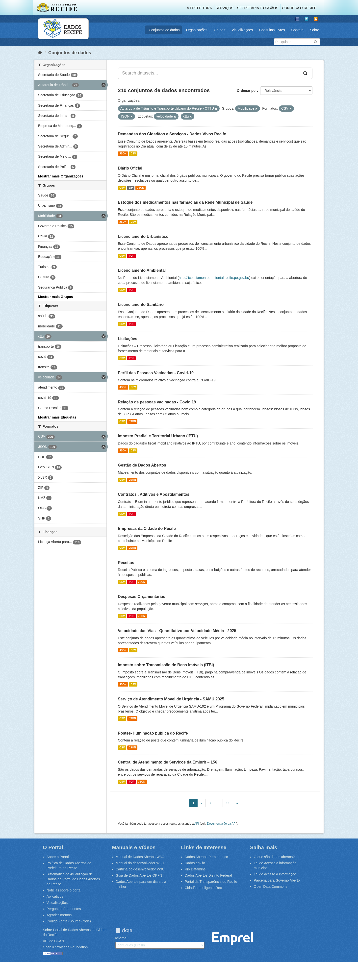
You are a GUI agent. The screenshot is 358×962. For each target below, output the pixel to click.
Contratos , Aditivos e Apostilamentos (153, 494)
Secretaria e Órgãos (257, 8)
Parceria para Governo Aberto (277, 880)
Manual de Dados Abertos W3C (140, 857)
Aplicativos (55, 896)
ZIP (131, 187)
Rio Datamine (195, 869)
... (218, 803)
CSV (133, 153)
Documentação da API (221, 823)
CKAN (123, 930)
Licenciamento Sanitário (141, 304)
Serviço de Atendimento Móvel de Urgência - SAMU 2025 (171, 699)
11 (228, 803)
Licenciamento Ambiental (142, 270)
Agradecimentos (59, 915)
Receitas (126, 563)
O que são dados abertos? (274, 857)
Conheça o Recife (299, 8)
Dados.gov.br (195, 863)
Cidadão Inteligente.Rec (203, 888)
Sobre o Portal (58, 857)
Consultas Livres (272, 30)
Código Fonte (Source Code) (69, 921)
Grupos (219, 30)
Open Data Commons (270, 886)
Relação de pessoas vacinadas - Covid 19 (157, 402)
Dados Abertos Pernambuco (206, 857)
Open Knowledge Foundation (65, 947)
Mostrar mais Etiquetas (57, 417)
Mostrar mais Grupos (55, 297)
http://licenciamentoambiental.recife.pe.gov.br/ (214, 278)
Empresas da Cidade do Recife (147, 528)
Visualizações (242, 30)
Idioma (121, 938)
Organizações (196, 30)
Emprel (232, 938)
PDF (131, 255)
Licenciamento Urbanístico (143, 236)
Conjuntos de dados (164, 30)
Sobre (314, 30)
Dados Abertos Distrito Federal (208, 875)
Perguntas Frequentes (64, 909)
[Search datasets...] (208, 73)
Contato (297, 30)
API (196, 823)
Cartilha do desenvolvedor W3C (140, 869)
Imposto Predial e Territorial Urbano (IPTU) (158, 436)
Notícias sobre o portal (64, 890)
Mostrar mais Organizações (60, 176)
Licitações (127, 339)
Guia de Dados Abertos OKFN (139, 875)
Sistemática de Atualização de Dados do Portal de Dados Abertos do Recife (73, 879)
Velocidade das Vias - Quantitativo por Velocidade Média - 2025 (177, 631)
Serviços (224, 8)
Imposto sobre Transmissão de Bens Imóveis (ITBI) (166, 665)
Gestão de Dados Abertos (142, 465)
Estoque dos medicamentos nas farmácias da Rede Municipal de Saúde (185, 202)
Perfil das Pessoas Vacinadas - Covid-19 (156, 373)
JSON (123, 153)
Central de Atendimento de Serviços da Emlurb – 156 (167, 762)
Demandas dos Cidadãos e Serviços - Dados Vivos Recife (172, 134)
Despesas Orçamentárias (141, 596)
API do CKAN (53, 941)
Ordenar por (247, 91)
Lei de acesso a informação (275, 874)
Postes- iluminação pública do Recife (153, 733)
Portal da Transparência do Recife (211, 882)
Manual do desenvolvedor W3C (140, 863)
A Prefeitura (199, 8)
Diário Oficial (130, 168)
